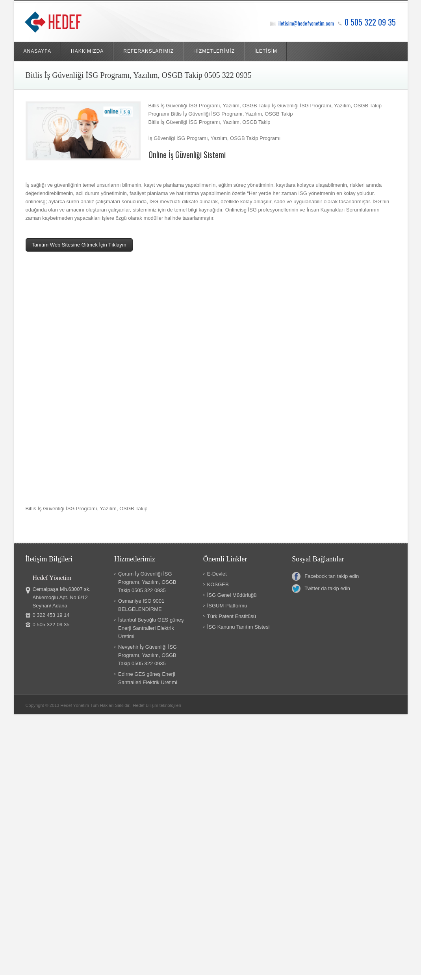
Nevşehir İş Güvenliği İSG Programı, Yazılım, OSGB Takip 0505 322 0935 (147, 655)
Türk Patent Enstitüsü (231, 616)
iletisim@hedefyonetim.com (306, 23)
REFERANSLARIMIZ (148, 51)
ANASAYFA (37, 51)
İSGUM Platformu (227, 606)
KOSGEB (218, 584)
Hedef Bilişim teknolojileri (157, 705)
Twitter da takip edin (321, 588)
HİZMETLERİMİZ (214, 51)
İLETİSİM (265, 51)
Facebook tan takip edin (325, 576)
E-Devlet (217, 574)
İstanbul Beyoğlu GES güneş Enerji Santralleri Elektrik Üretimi (151, 628)
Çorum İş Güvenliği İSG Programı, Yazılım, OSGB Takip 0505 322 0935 (147, 582)
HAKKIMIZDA (87, 51)
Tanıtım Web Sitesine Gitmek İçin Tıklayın (79, 245)
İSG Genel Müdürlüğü (232, 595)
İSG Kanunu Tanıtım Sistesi (238, 627)
